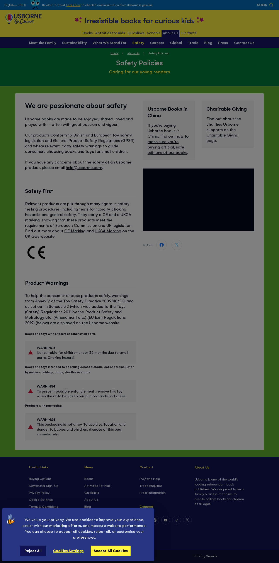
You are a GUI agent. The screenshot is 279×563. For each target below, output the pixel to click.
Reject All (33, 550)
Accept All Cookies (111, 550)
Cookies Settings (68, 550)
